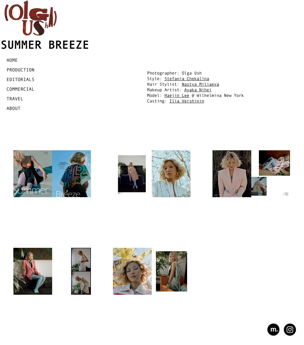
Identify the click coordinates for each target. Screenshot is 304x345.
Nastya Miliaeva (200, 84)
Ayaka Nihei (198, 89)
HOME (12, 60)
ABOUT (13, 108)
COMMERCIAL (20, 89)
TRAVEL (15, 98)
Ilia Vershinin (186, 100)
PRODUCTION (20, 69)
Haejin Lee (176, 95)
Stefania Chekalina (186, 78)
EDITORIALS (20, 79)
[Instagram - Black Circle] (290, 330)
